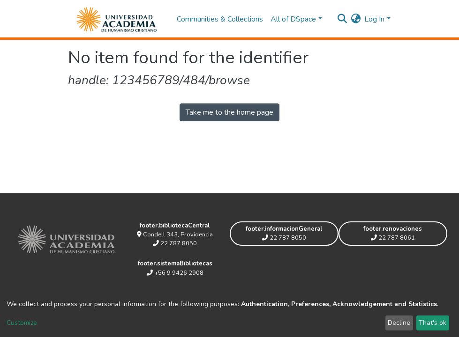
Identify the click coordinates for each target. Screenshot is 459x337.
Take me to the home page (229, 112)
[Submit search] (342, 19)
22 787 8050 (175, 243)
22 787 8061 (393, 238)
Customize (22, 322)
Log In (374, 19)
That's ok (432, 322)
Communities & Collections (220, 19)
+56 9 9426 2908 (175, 273)
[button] (355, 19)
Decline (399, 322)
